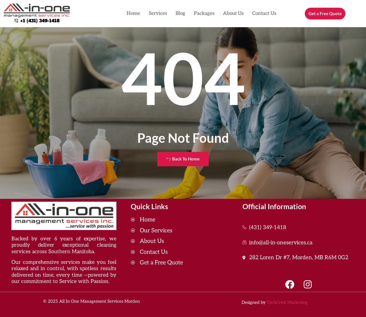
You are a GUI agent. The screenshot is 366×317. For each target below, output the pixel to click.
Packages (204, 13)
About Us (233, 13)
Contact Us (264, 13)
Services (158, 13)
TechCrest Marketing (287, 302)
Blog (180, 13)
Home (133, 13)
